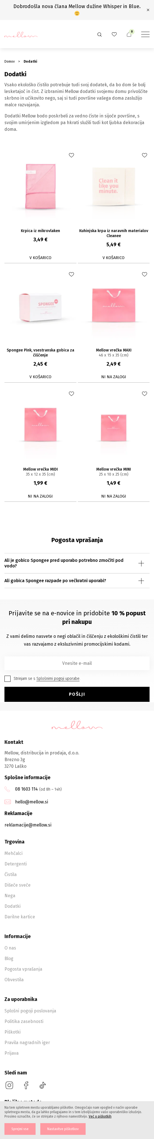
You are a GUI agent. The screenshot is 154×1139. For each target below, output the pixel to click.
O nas (10, 948)
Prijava (11, 1053)
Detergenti (15, 864)
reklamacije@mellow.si (27, 825)
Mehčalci (13, 853)
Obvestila (14, 979)
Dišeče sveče (17, 885)
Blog (8, 958)
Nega (9, 895)
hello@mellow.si (31, 802)
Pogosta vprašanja (23, 969)
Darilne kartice (19, 916)
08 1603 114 (26, 789)
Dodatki (12, 906)
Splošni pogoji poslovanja (30, 1010)
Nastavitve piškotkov (63, 1129)
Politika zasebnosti (23, 1021)
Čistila (10, 874)
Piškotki (12, 1032)
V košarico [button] (40, 257)
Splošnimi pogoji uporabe (58, 678)
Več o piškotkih (100, 1116)
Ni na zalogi (113, 376)
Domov (9, 61)
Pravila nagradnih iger (27, 1042)
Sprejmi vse (20, 1129)
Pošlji (77, 694)
